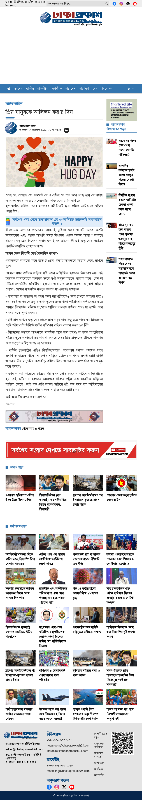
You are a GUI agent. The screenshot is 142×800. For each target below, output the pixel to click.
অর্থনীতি (57, 89)
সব (131, 88)
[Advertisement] (71, 57)
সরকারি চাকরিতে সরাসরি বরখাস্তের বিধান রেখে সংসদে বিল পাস (20, 593)
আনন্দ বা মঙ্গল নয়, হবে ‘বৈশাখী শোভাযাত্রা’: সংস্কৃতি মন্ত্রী (119, 714)
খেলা (95, 89)
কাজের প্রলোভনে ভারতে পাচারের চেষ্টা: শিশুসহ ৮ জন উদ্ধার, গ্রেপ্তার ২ (120, 559)
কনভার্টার (99, 775)
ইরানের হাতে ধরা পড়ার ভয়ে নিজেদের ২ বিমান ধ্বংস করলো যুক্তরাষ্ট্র (52, 714)
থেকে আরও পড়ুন (25, 428)
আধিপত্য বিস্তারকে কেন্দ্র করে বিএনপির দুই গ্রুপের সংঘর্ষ (120, 632)
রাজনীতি (43, 89)
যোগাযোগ (99, 763)
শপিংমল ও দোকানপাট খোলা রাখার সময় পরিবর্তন (52, 675)
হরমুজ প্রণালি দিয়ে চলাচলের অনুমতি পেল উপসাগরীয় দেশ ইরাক (85, 714)
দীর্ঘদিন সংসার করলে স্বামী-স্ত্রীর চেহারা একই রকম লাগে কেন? (127, 204)
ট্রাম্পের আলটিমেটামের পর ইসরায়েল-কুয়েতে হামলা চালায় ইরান (88, 500)
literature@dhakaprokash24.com (67, 751)
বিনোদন (107, 89)
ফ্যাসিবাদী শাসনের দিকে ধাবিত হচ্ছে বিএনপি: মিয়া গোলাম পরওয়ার (20, 559)
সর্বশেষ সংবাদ (18, 526)
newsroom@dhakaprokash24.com (68, 745)
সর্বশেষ (18, 89)
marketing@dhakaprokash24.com (68, 771)
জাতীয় (30, 89)
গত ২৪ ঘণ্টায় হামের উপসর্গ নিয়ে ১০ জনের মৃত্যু (85, 593)
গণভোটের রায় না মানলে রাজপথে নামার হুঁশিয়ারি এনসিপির (86, 559)
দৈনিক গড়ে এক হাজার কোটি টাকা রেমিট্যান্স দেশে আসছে (52, 559)
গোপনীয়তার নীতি (100, 735)
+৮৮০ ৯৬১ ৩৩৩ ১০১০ (59, 740)
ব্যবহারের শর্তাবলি (99, 745)
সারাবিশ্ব (84, 89)
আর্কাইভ (98, 769)
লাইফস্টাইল (14, 103)
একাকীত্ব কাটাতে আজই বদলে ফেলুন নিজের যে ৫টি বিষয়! (126, 175)
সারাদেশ (70, 89)
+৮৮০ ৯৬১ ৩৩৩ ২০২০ (60, 765)
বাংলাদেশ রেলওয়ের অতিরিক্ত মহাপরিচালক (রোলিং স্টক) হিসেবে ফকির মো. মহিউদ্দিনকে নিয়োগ (52, 636)
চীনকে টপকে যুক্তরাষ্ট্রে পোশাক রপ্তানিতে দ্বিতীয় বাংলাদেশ (19, 632)
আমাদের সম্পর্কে (98, 755)
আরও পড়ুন (16, 467)
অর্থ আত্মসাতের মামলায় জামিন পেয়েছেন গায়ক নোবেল (19, 714)
